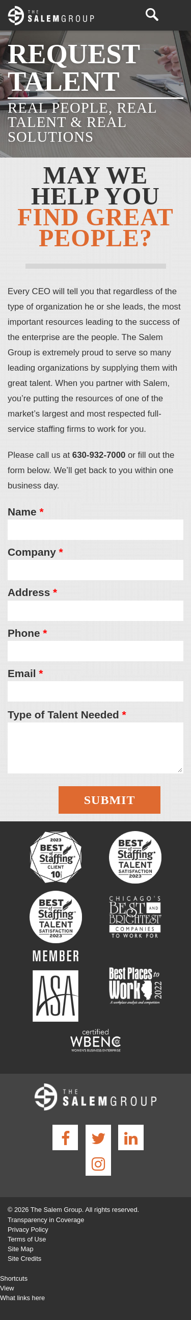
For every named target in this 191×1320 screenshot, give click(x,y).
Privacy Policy (28, 1229)
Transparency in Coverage (46, 1220)
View (7, 1288)
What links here (22, 1298)
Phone (27, 633)
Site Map (21, 1249)
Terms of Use (27, 1239)
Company (35, 552)
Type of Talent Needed (67, 714)
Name (26, 511)
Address (32, 592)
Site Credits (24, 1258)
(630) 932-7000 (135, 15)
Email (25, 673)
